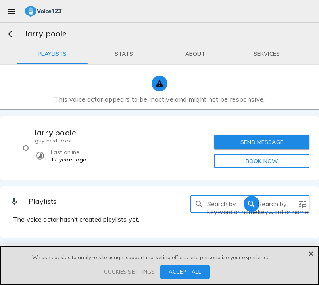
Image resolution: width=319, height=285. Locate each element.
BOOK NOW (262, 161)
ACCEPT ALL (185, 271)
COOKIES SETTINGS (129, 271)
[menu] (11, 11)
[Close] (311, 254)
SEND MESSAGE (261, 142)
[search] (199, 204)
